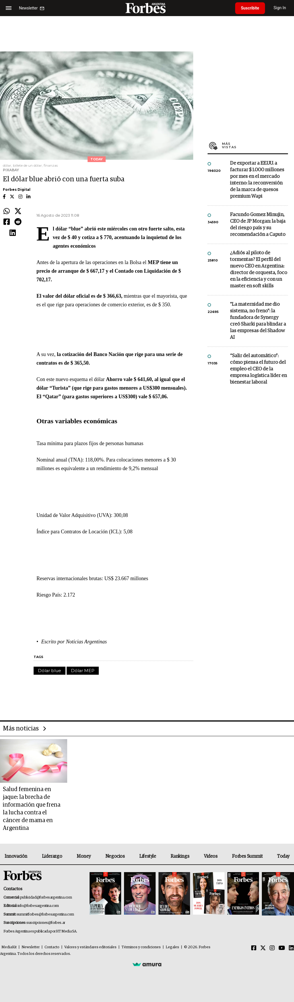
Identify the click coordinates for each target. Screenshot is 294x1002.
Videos (211, 856)
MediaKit (9, 947)
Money (84, 856)
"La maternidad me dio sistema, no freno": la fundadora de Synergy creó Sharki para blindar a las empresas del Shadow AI (258, 321)
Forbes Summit (247, 856)
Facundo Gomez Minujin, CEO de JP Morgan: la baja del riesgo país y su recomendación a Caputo (257, 224)
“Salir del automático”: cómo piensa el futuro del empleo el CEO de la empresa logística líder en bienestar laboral (258, 369)
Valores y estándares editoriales (90, 947)
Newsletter (31, 947)
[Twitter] (263, 948)
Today (283, 856)
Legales (172, 947)
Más (255, 145)
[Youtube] (281, 948)
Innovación (16, 856)
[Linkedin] (291, 948)
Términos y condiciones (141, 947)
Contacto (52, 947)
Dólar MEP (82, 670)
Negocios (115, 856)
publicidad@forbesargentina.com (46, 897)
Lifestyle (147, 856)
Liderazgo (52, 856)
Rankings (180, 856)
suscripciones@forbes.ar (45, 923)
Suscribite (250, 8)
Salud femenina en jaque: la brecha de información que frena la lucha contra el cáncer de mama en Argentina (31, 808)
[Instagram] (272, 948)
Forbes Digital (16, 189)
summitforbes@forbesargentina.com (45, 914)
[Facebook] (253, 948)
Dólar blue (49, 670)
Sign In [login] (280, 7)
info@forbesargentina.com (38, 906)
